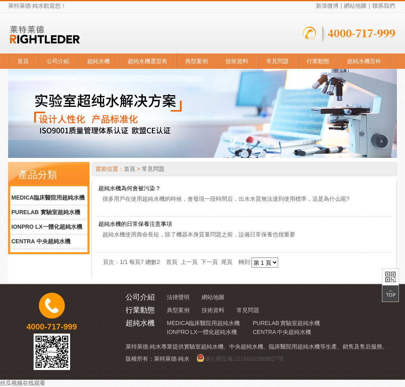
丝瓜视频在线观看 (22, 383)
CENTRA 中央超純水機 (40, 241)
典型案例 (196, 61)
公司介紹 (58, 61)
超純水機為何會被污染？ (129, 188)
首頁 (23, 61)
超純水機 (98, 61)
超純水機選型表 (147, 61)
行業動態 (318, 61)
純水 (38, 5)
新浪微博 (327, 5)
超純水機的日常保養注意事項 (135, 224)
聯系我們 (383, 5)
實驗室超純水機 (204, 346)
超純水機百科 (364, 61)
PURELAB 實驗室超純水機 (45, 212)
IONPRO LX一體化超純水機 (46, 226)
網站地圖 (355, 5)
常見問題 (277, 61)
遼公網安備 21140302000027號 (240, 358)
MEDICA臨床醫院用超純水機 (48, 197)
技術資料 (237, 61)
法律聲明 (178, 297)
